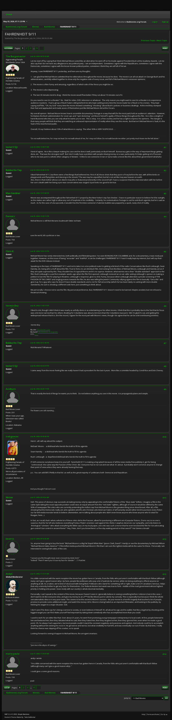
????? (36, 334)
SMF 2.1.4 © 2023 (10, 714)
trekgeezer (12, 436)
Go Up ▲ (164, 714)
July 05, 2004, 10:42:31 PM (39, 216)
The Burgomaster (16, 56)
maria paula (12, 653)
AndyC (9, 573)
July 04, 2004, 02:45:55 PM (39, 170)
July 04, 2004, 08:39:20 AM (39, 56)
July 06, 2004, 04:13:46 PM (39, 343)
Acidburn (11, 389)
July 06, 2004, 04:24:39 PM (39, 366)
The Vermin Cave (43, 329)
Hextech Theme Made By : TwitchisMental (19, 717)
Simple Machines (23, 714)
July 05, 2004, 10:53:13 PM (39, 251)
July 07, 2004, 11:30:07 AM (39, 654)
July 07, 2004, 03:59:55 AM (39, 497)
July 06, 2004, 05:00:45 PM (39, 436)
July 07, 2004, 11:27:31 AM (39, 574)
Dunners (10, 216)
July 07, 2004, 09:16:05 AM (39, 539)
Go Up (7, 688)
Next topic (162, 40)
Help (143, 714)
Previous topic (148, 40)
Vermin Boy (12, 305)
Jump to (127, 698)
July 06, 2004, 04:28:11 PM (39, 389)
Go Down (8, 48)
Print (165, 48)
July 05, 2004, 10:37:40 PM (39, 193)
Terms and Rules (153, 714)
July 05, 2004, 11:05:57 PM (39, 306)
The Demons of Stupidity (48, 332)
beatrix (10, 538)
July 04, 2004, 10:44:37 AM (39, 147)
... (34, 48)
